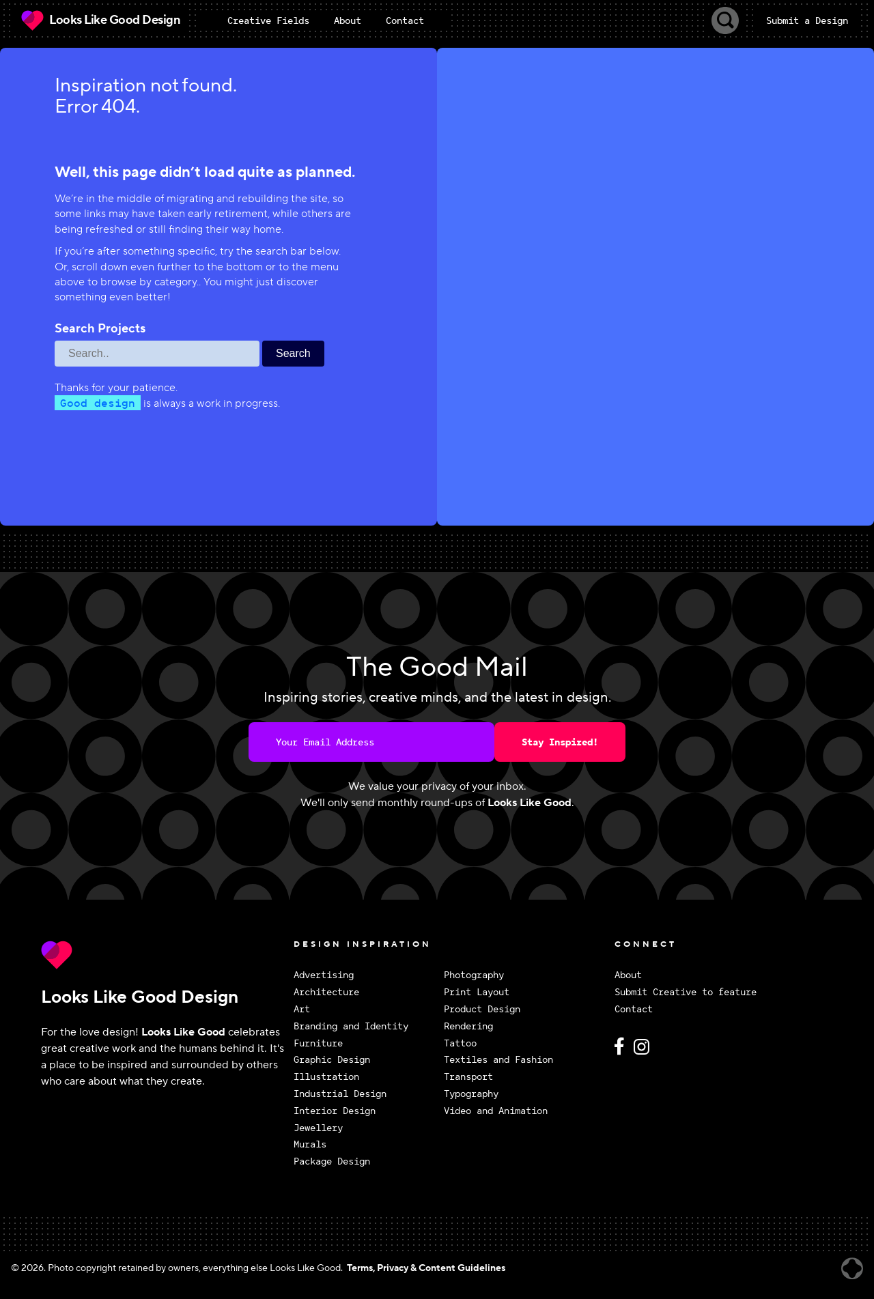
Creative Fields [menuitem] (268, 20)
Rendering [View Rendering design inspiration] (468, 1026)
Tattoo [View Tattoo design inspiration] (460, 1043)
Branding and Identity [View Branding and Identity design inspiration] (351, 1026)
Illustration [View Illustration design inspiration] (326, 1077)
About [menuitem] (347, 20)
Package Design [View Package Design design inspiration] (332, 1161)
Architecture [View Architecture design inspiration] (326, 992)
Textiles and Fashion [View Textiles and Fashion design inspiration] (498, 1060)
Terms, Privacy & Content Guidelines (426, 1268)
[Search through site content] (157, 354)
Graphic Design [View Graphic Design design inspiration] (332, 1060)
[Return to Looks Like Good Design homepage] (164, 955)
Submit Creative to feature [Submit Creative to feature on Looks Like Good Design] (686, 992)
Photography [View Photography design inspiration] (474, 975)
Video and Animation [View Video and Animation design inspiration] (496, 1111)
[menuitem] (268, 20)
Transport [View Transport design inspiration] (468, 1077)
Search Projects (100, 329)
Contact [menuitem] (405, 20)
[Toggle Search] (725, 20)
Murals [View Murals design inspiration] (310, 1144)
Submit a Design (807, 20)
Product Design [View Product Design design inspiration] (482, 1009)
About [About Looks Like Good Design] (628, 975)
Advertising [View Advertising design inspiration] (324, 975)
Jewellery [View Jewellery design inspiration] (318, 1128)
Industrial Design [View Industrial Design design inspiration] (340, 1094)
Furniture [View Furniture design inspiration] (318, 1043)
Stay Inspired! (560, 742)
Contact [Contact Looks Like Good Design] (634, 1009)
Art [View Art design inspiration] (302, 1009)
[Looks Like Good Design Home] (99, 20)
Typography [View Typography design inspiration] (471, 1094)
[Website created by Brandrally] (852, 1268)
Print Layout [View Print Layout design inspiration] (476, 992)
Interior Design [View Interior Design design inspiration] (335, 1111)
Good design (97, 402)
